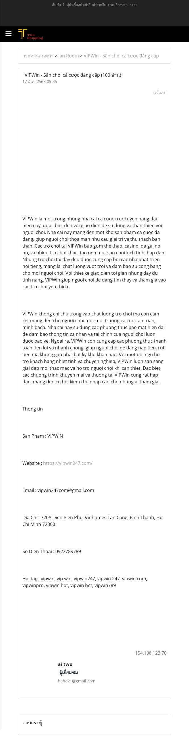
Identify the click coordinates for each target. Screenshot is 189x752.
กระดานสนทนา (38, 56)
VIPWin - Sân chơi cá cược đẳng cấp (121, 56)
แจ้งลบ (160, 92)
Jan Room (68, 56)
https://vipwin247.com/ (68, 463)
